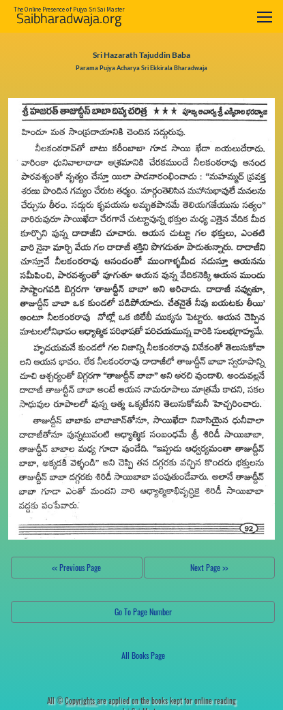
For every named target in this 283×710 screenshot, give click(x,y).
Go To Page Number (143, 611)
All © (72, 700)
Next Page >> (209, 567)
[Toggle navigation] (264, 17)
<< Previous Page (76, 567)
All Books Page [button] (143, 655)
